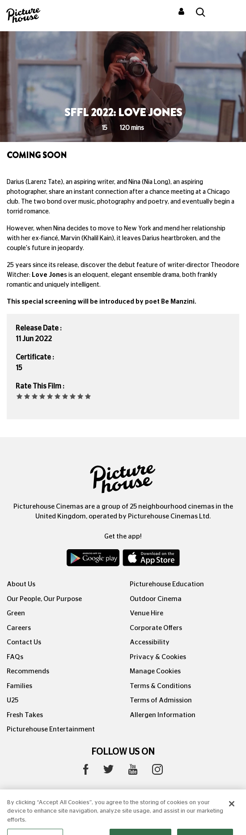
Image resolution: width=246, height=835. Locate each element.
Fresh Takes (25, 715)
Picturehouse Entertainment (51, 729)
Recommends (28, 671)
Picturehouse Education (167, 584)
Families (19, 686)
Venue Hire (146, 613)
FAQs (15, 657)
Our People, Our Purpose (44, 599)
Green (16, 613)
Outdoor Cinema (156, 599)
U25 (12, 700)
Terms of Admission (161, 700)
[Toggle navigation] (227, 12)
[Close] (232, 811)
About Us (21, 584)
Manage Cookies (155, 671)
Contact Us (24, 642)
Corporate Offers (156, 628)
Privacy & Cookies (158, 657)
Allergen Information (162, 715)
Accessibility (150, 642)
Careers (19, 628)
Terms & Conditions (160, 686)
